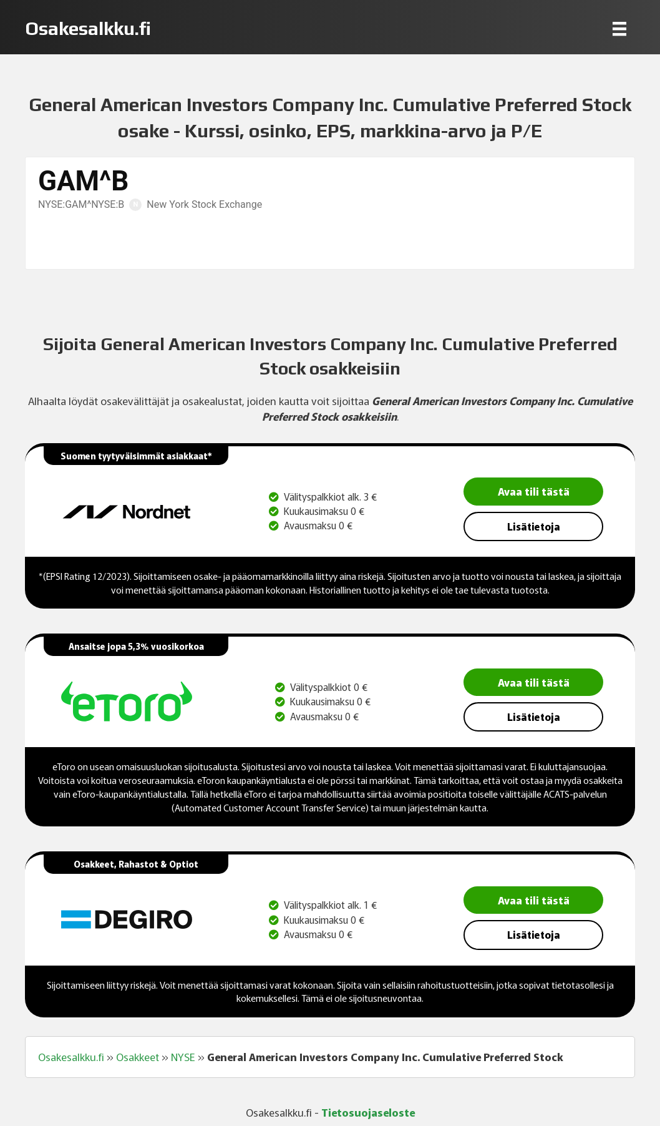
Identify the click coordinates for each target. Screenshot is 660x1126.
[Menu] (619, 28)
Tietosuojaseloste (368, 1112)
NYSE (183, 1056)
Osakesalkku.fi (71, 1056)
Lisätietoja (533, 526)
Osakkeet (137, 1056)
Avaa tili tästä (534, 491)
